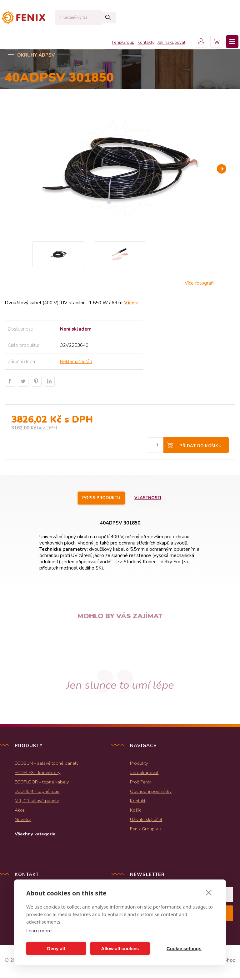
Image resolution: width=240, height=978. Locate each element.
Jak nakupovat (162, 44)
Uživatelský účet (146, 820)
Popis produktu (100, 498)
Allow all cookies (120, 948)
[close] (209, 892)
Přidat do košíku (200, 446)
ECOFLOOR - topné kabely (42, 782)
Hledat (95, 17)
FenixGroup (113, 44)
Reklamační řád (76, 361)
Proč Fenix (140, 782)
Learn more (39, 930)
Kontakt (137, 801)
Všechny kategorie (35, 834)
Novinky (23, 820)
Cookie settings (184, 948)
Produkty (139, 764)
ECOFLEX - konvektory (37, 773)
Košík (135, 811)
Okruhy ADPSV (36, 55)
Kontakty (136, 44)
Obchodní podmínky (151, 792)
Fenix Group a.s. (146, 829)
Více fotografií (199, 283)
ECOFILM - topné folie (37, 792)
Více (129, 302)
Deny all (56, 948)
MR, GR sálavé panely (37, 801)
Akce (20, 811)
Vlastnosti (151, 498)
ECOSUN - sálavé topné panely (46, 764)
